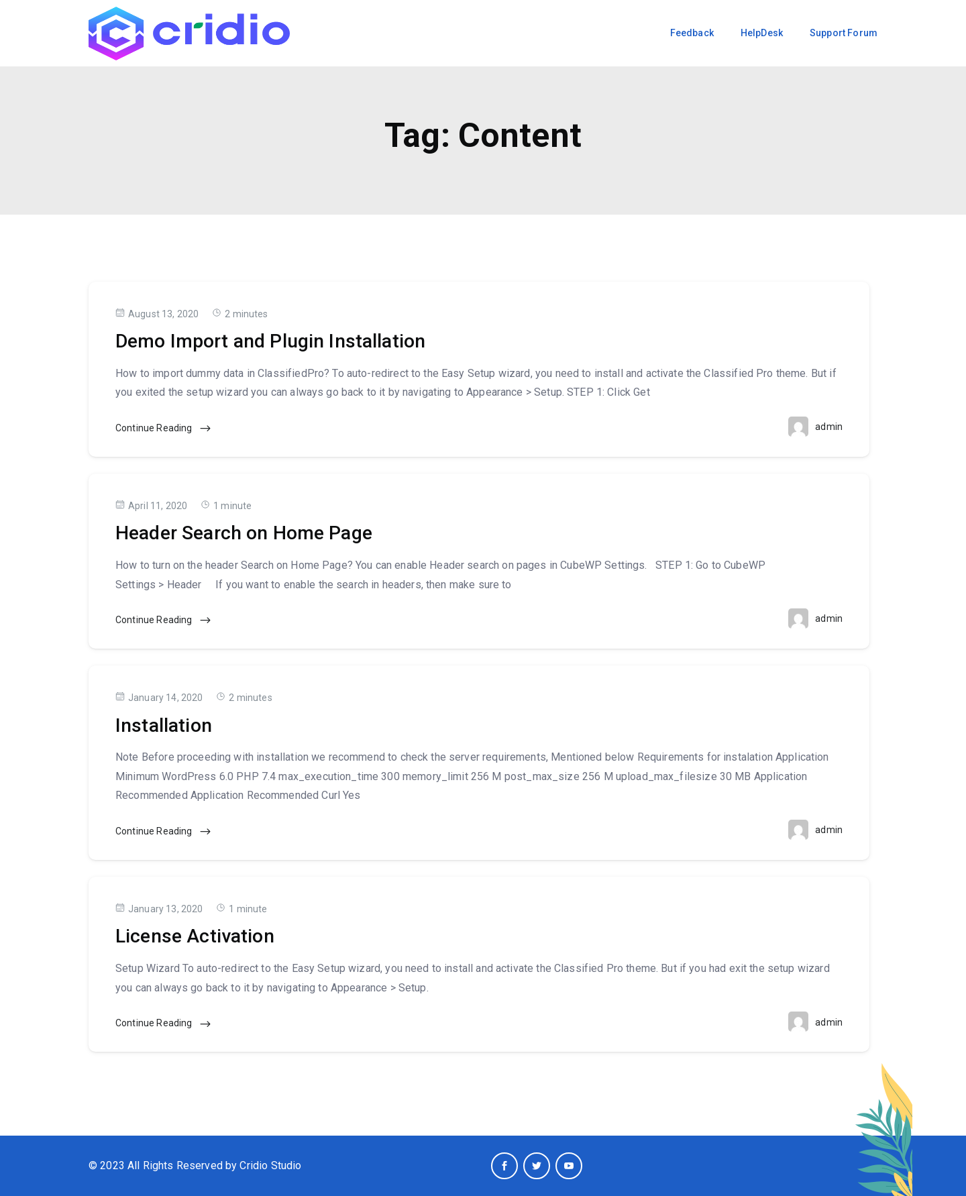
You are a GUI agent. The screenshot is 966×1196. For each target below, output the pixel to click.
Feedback (692, 33)
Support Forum (843, 33)
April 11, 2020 (151, 505)
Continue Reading (163, 428)
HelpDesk (762, 33)
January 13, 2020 (159, 908)
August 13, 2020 (157, 313)
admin (829, 426)
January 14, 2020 (159, 697)
